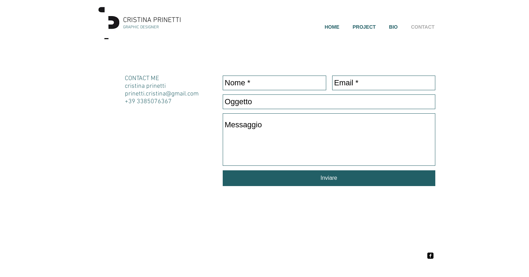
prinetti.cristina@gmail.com (162, 94)
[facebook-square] (430, 256)
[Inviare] (329, 178)
